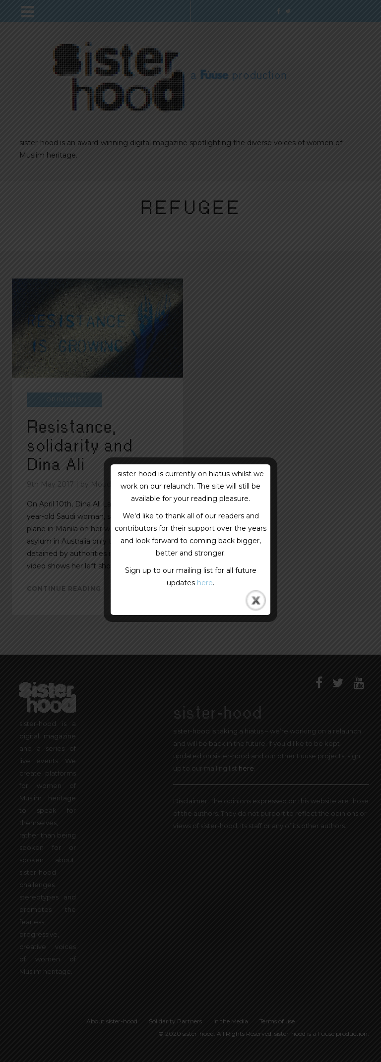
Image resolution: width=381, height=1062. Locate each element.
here (205, 582)
